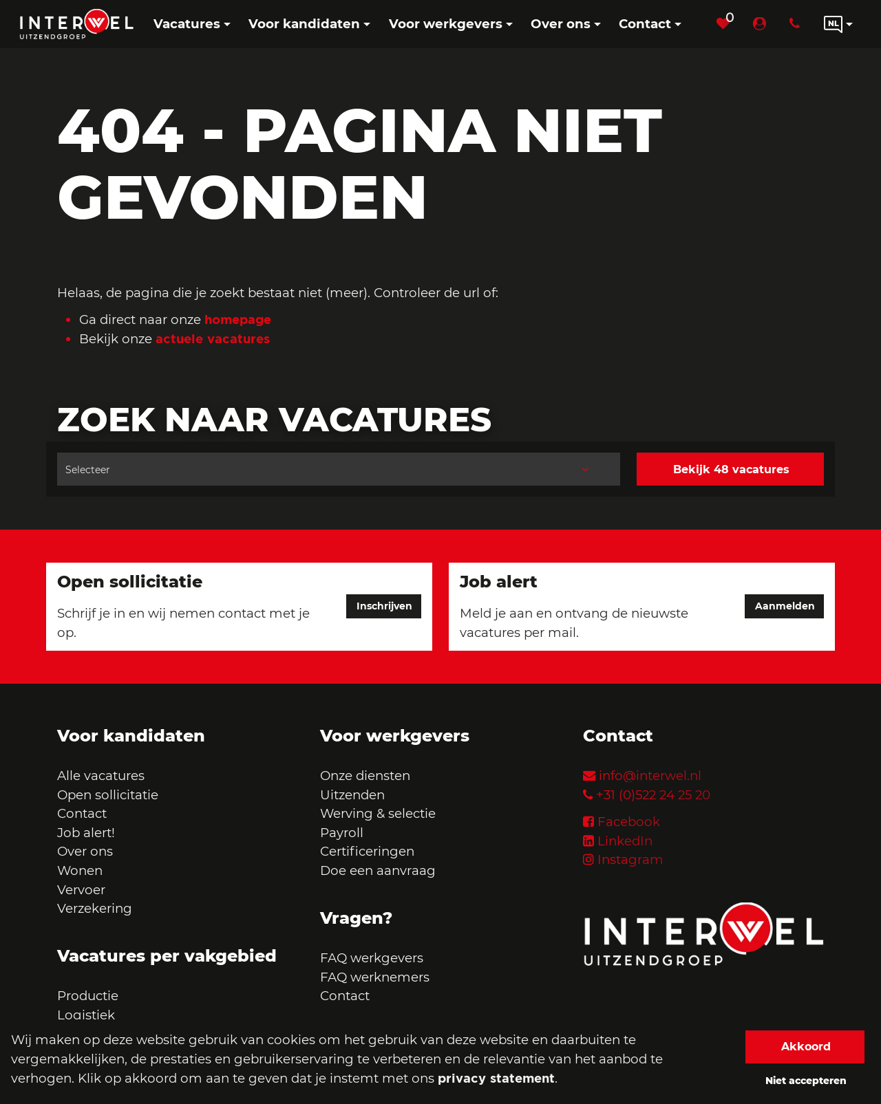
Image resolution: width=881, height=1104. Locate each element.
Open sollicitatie (107, 795)
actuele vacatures (213, 338)
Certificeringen (367, 851)
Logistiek (86, 1015)
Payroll (341, 833)
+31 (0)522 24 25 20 (653, 795)
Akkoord (806, 1046)
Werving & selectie (378, 813)
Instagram (630, 859)
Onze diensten (365, 775)
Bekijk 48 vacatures (731, 469)
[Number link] (797, 24)
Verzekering (94, 908)
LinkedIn (624, 841)
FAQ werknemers (374, 977)
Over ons (85, 851)
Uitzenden (352, 795)
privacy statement (496, 1078)
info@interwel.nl (650, 775)
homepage (237, 319)
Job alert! (86, 833)
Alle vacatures (101, 775)
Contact (82, 813)
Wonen (80, 870)
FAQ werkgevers (371, 958)
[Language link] (838, 24)
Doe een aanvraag (378, 870)
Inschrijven (384, 606)
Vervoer (81, 890)
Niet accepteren (806, 1080)
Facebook (628, 822)
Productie (89, 996)
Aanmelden (785, 606)
